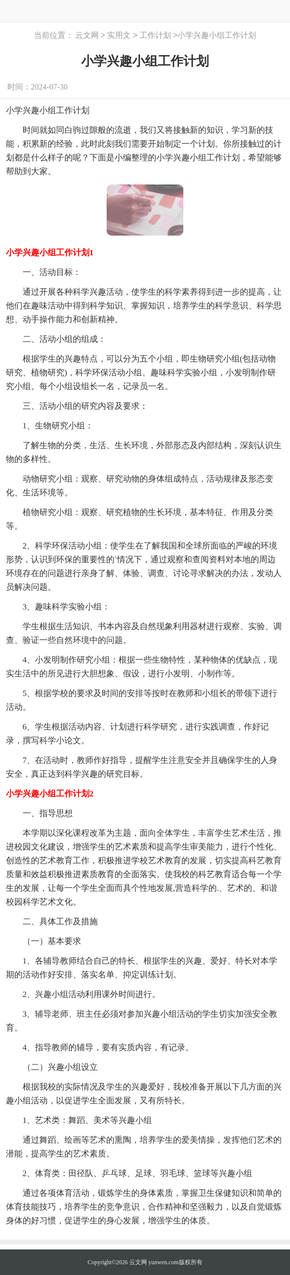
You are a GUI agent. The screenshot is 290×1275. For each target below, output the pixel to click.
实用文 (119, 35)
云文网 (87, 35)
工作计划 (155, 35)
